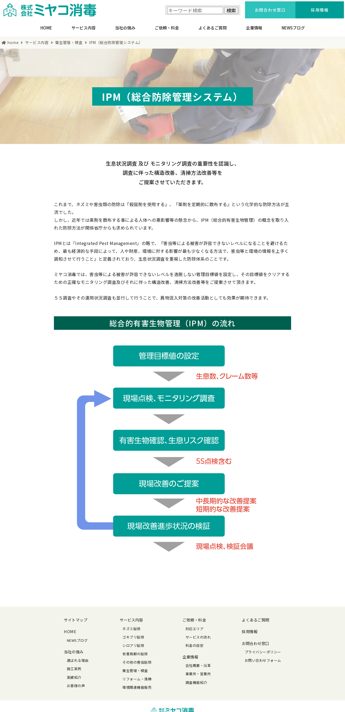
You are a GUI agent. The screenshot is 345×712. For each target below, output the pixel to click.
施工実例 (74, 665)
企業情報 (254, 25)
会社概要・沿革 (198, 662)
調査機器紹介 (196, 678)
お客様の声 (76, 682)
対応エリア (194, 625)
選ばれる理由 (78, 657)
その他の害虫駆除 (136, 658)
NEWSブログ (293, 25)
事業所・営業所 (198, 670)
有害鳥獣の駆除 (135, 650)
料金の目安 (194, 642)
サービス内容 (83, 25)
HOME (46, 25)
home (13, 39)
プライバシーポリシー (263, 648)
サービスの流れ (198, 633)
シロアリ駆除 (133, 642)
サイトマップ (75, 616)
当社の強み (125, 25)
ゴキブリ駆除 (133, 633)
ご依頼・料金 (167, 25)
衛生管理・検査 (69, 39)
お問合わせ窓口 (255, 640)
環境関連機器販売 (136, 684)
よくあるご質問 (212, 25)
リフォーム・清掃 (136, 675)
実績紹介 (74, 673)
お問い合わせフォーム (263, 657)
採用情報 (249, 628)
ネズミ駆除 (131, 625)
